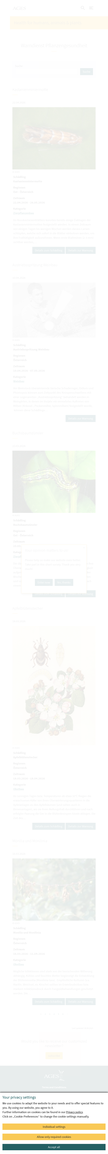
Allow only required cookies (54, 1137)
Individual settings (54, 1127)
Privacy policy (74, 1112)
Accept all (54, 1147)
